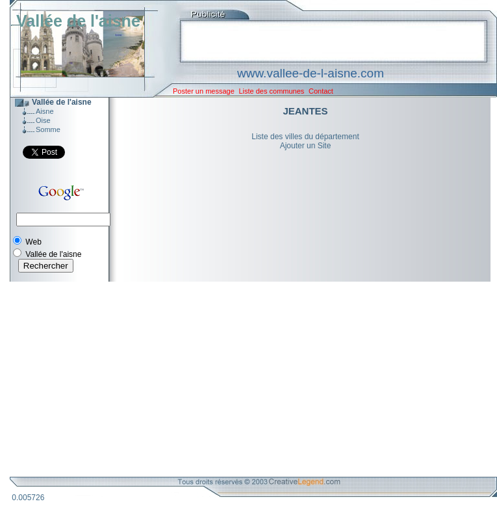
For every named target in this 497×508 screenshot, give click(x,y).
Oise (43, 120)
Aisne (45, 111)
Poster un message (204, 91)
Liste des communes (271, 91)
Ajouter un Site (305, 145)
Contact (321, 91)
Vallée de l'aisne (78, 21)
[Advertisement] (244, 379)
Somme (48, 129)
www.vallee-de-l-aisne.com (310, 73)
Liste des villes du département (305, 136)
